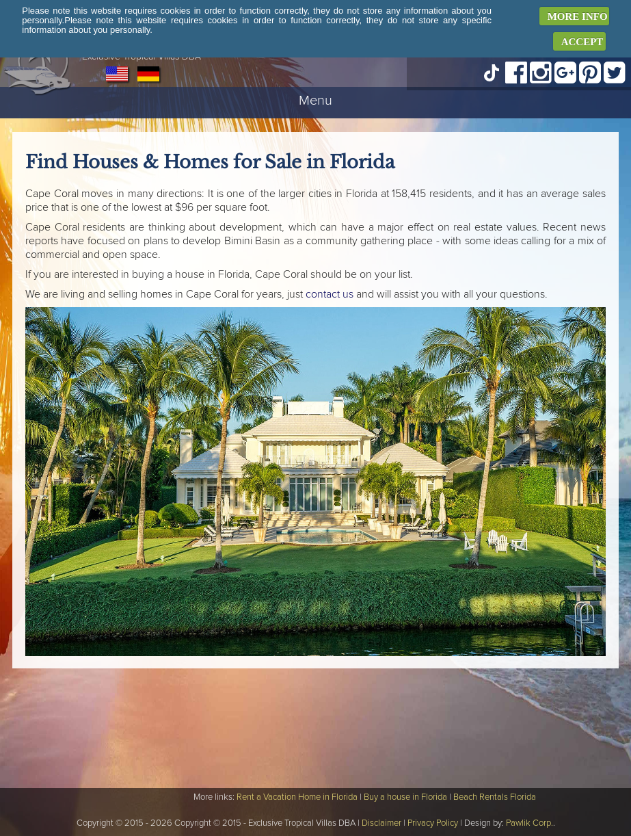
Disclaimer (381, 823)
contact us (329, 294)
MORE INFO (578, 16)
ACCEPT (582, 41)
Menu (315, 100)
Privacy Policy (432, 823)
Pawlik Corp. (529, 823)
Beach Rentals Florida (494, 797)
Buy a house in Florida (405, 797)
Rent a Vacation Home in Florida (297, 797)
